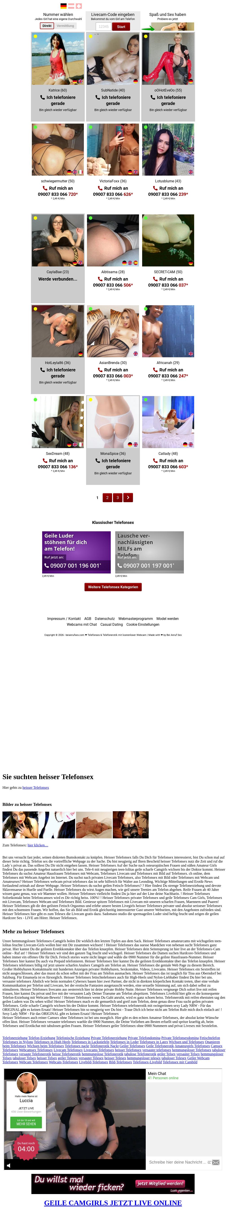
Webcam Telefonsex (33, 1062)
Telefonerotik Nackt (104, 1046)
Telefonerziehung (15, 1038)
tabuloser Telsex (24, 1058)
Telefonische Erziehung (73, 1038)
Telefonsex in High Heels (52, 1042)
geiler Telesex (68, 1058)
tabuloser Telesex (173, 1058)
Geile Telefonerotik (160, 1046)
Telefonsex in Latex (154, 1042)
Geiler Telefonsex (132, 1046)
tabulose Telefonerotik (140, 1054)
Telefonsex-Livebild (147, 1062)
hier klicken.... (38, 845)
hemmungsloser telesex (144, 1058)
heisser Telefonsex (35, 787)
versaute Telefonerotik (35, 1054)
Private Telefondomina (144, 1038)
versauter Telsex (188, 1054)
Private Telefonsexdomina (180, 1038)
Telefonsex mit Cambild (180, 1062)
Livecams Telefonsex (99, 1050)
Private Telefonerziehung (109, 1038)
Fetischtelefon (210, 1038)
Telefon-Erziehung (41, 1038)
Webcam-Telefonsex (63, 1062)
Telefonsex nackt (77, 1046)
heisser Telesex (115, 1058)
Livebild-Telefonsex (93, 1062)
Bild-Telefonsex (120, 1062)
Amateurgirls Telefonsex (192, 1046)
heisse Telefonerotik (66, 1054)
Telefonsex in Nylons (17, 1042)
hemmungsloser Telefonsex (191, 1050)
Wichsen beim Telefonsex (45, 1046)
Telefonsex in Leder (124, 1042)
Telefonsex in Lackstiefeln (90, 1042)
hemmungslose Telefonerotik (103, 1054)
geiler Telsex (166, 1054)
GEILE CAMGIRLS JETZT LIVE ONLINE (113, 1203)
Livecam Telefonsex (68, 1050)
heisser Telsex (47, 1058)
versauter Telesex (91, 1058)
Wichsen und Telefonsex (186, 1042)
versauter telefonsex (156, 1050)
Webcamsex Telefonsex (36, 1050)
